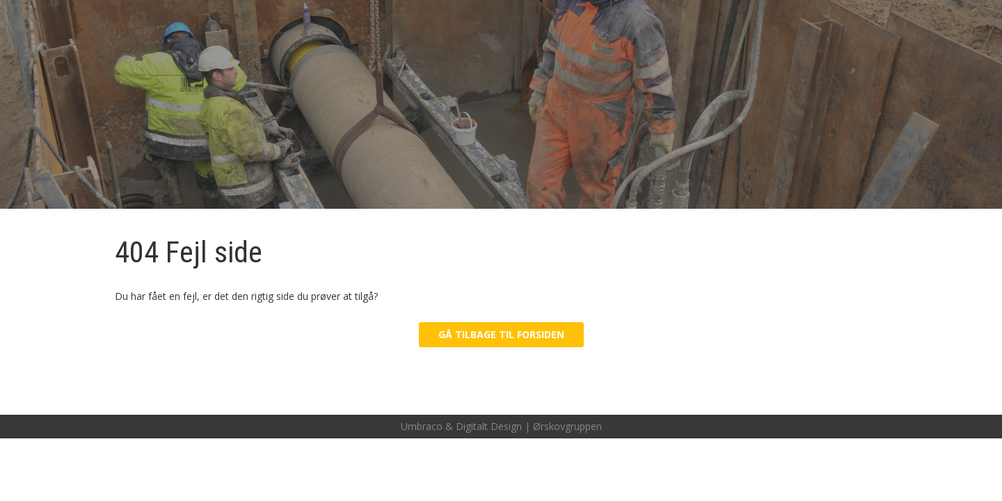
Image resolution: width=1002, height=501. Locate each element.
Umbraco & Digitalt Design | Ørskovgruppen (501, 426)
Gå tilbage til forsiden (501, 334)
